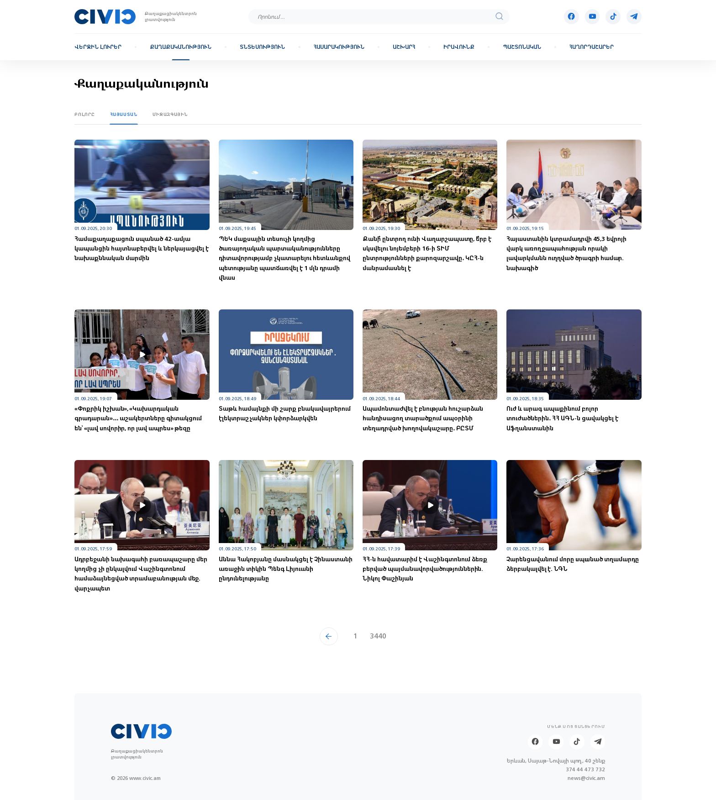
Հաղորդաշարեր (591, 47)
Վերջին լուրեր (97, 47)
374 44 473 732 (585, 769)
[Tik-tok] (613, 16)
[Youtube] (592, 16)
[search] (499, 16)
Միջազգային (170, 114)
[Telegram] (634, 16)
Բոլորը (84, 114)
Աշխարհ (404, 47)
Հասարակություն (339, 47)
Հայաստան (124, 114)
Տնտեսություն (262, 47)
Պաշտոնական (522, 47)
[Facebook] (571, 16)
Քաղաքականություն (180, 47)
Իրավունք (458, 47)
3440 (378, 636)
